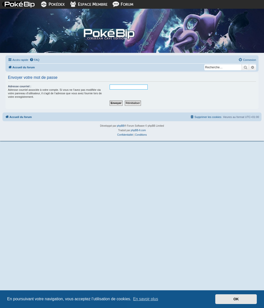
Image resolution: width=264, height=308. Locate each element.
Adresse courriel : (19, 86)
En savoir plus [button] (145, 299)
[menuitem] (35, 60)
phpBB (120, 125)
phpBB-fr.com (138, 130)
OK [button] (236, 299)
